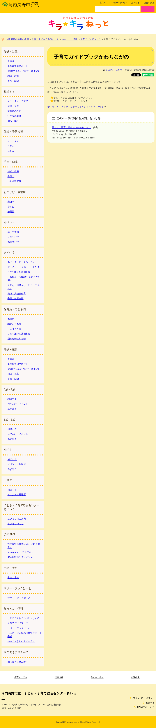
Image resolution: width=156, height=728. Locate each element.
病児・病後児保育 (16, 293)
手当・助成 (13, 80)
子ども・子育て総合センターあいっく (71, 127)
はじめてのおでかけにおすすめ (23, 618)
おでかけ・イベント (17, 404)
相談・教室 (13, 76)
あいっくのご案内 (16, 518)
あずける (12, 408)
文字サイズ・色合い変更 (142, 2)
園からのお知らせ (16, 338)
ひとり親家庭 (14, 116)
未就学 (10, 201)
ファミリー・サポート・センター (24, 267)
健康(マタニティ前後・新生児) (23, 71)
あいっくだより (15, 523)
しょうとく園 (14, 328)
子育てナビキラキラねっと (45, 39)
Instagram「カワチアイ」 (20, 552)
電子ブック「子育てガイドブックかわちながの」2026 (75, 107)
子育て (10, 176)
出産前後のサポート (17, 66)
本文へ (102, 2)
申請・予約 (13, 577)
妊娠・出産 (13, 171)
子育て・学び (20, 677)
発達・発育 (13, 106)
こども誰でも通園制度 (18, 272)
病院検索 (135, 677)
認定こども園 (14, 324)
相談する (12, 399)
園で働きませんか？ (17, 661)
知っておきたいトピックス (21, 641)
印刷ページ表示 (114, 70)
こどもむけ (13, 236)
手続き (10, 61)
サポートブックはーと (18, 598)
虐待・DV (12, 121)
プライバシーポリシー (143, 698)
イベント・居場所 (16, 464)
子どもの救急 (97, 677)
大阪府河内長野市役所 (17, 39)
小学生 (10, 206)
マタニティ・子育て (17, 101)
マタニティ (13, 141)
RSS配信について (145, 707)
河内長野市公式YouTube (19, 557)
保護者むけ (13, 241)
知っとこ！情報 (70, 39)
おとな (10, 151)
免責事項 (150, 702)
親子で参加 (13, 232)
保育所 (10, 318)
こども (10, 146)
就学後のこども (15, 111)
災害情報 (59, 677)
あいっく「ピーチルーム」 (21, 262)
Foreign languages (118, 2)
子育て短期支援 (15, 298)
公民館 (10, 211)
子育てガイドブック (90, 39)
